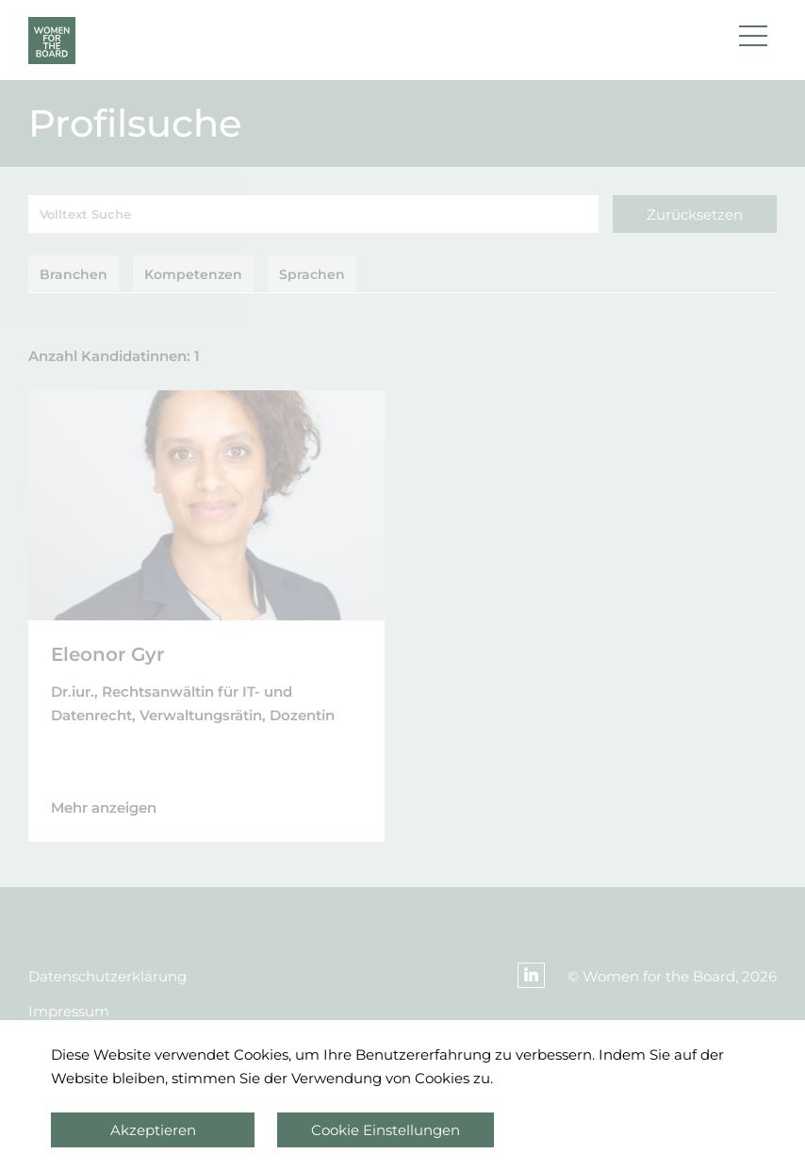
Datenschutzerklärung (107, 976)
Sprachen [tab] (312, 274)
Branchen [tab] (73, 274)
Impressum (68, 1011)
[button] (753, 40)
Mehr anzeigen (103, 807)
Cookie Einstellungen (385, 1130)
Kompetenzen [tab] (193, 274)
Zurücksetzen (695, 214)
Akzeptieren (153, 1130)
